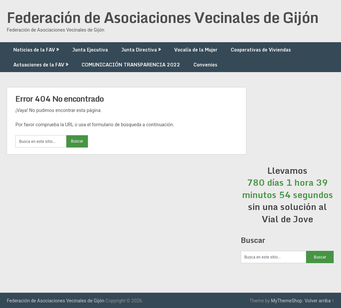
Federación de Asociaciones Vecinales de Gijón (162, 17)
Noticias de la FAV (34, 49)
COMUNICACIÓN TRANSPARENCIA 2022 (131, 64)
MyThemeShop (286, 300)
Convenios (205, 64)
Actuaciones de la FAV (38, 64)
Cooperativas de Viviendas (261, 49)
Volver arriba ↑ (319, 300)
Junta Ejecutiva (90, 49)
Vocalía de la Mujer (195, 49)
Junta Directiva (139, 49)
